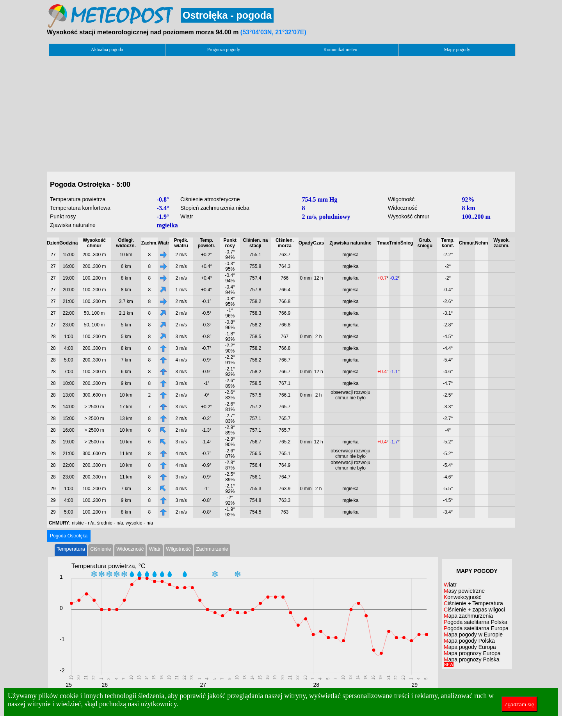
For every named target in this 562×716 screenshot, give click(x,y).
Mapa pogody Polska (469, 641)
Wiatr (155, 549)
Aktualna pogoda (107, 49)
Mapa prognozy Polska (471, 661)
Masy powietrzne (464, 591)
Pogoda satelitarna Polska (475, 622)
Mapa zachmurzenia (468, 616)
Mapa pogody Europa (470, 647)
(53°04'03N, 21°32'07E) (273, 32)
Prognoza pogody (223, 49)
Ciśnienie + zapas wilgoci (474, 609)
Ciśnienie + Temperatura (473, 603)
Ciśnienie (100, 549)
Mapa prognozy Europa (472, 653)
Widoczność (130, 549)
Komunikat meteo (340, 49)
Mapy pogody (457, 49)
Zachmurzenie (212, 549)
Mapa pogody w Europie (473, 634)
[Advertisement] (281, 111)
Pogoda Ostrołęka (68, 536)
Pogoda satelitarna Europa (476, 628)
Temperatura (71, 549)
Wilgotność (178, 549)
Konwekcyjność (463, 597)
